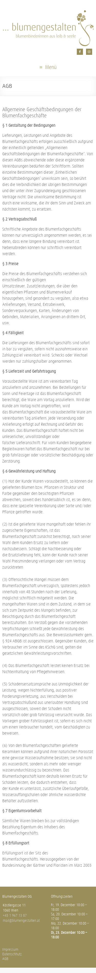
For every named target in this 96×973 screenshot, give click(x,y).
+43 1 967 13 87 (15, 915)
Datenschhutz (12, 954)
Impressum (10, 949)
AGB (5, 959)
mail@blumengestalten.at (21, 921)
